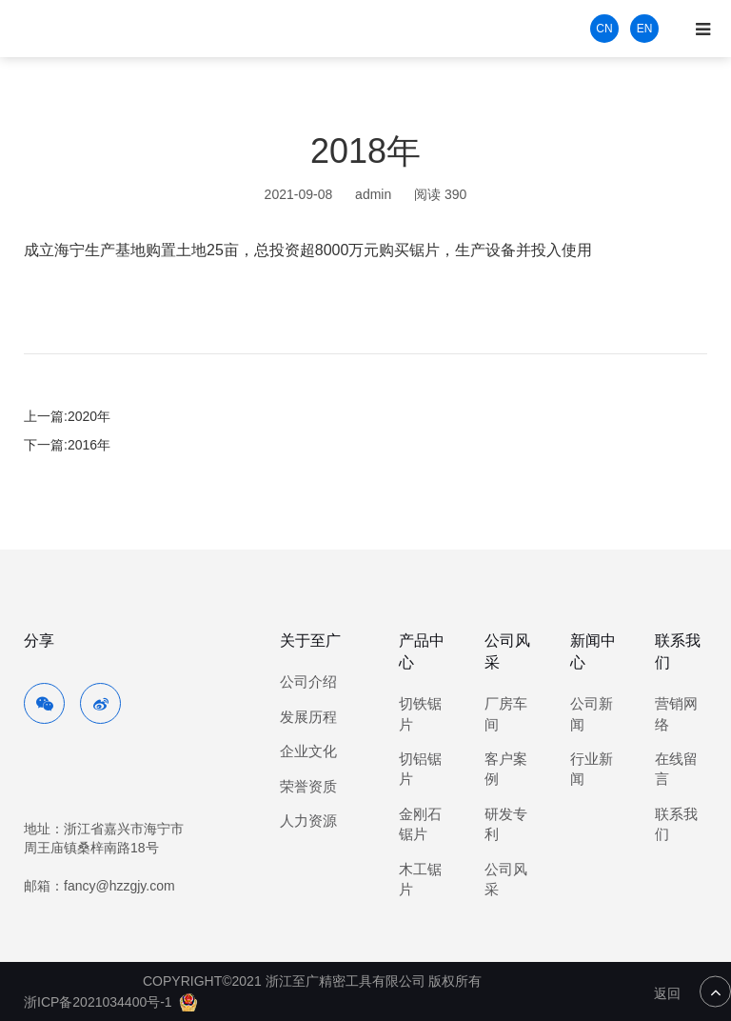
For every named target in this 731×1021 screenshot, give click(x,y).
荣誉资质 (308, 786)
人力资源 (308, 820)
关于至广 (310, 640)
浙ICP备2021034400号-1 (98, 1002)
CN (604, 28)
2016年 (89, 444)
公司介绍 (308, 681)
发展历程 (308, 717)
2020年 (89, 416)
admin (373, 194)
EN (645, 28)
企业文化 (308, 751)
